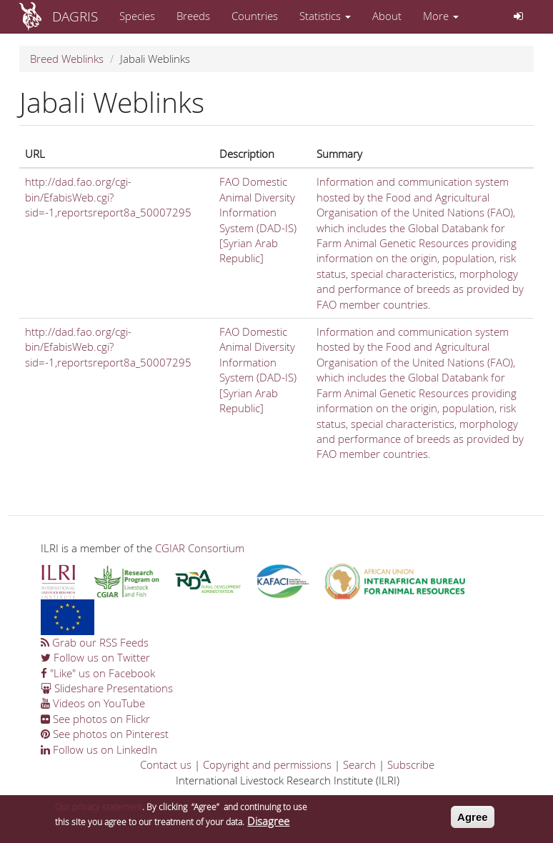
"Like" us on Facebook (98, 673)
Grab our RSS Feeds (95, 642)
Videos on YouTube (93, 703)
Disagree (268, 826)
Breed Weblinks (67, 58)
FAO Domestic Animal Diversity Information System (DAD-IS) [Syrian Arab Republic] (258, 219)
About (387, 16)
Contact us (165, 764)
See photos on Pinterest (105, 734)
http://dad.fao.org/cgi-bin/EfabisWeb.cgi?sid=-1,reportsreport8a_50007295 (108, 196)
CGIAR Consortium (199, 548)
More (441, 16)
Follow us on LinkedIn (99, 749)
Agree (472, 821)
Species (137, 16)
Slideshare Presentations (107, 688)
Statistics (325, 16)
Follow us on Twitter (95, 657)
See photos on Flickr (95, 719)
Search (359, 764)
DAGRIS (75, 16)
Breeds (193, 16)
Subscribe (410, 764)
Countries (254, 16)
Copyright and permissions (267, 764)
